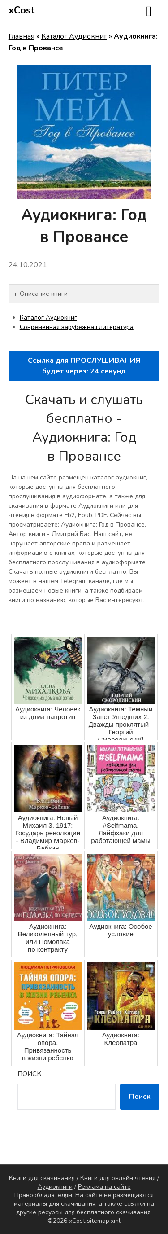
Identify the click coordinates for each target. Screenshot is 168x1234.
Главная (21, 36)
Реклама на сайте (104, 1186)
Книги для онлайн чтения (117, 1178)
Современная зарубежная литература (77, 327)
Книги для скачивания (42, 1178)
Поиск (29, 1073)
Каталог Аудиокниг (74, 36)
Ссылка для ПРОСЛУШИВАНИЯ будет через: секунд (84, 366)
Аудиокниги (55, 1186)
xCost (22, 10)
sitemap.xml (104, 1220)
